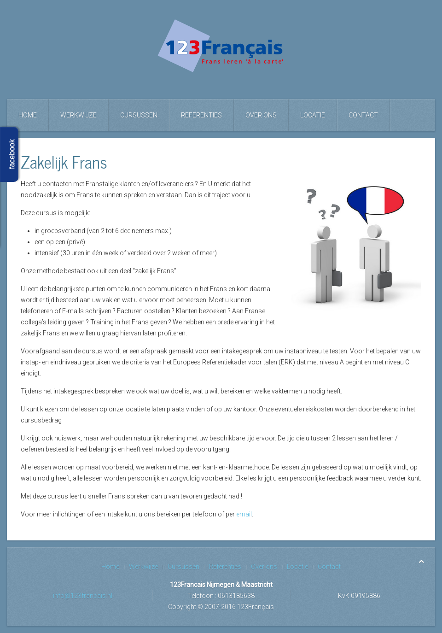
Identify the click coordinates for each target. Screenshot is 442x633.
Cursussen (138, 115)
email (244, 514)
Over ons (261, 115)
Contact (363, 115)
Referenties (201, 115)
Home (27, 115)
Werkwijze (78, 115)
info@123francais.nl (82, 595)
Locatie (312, 115)
